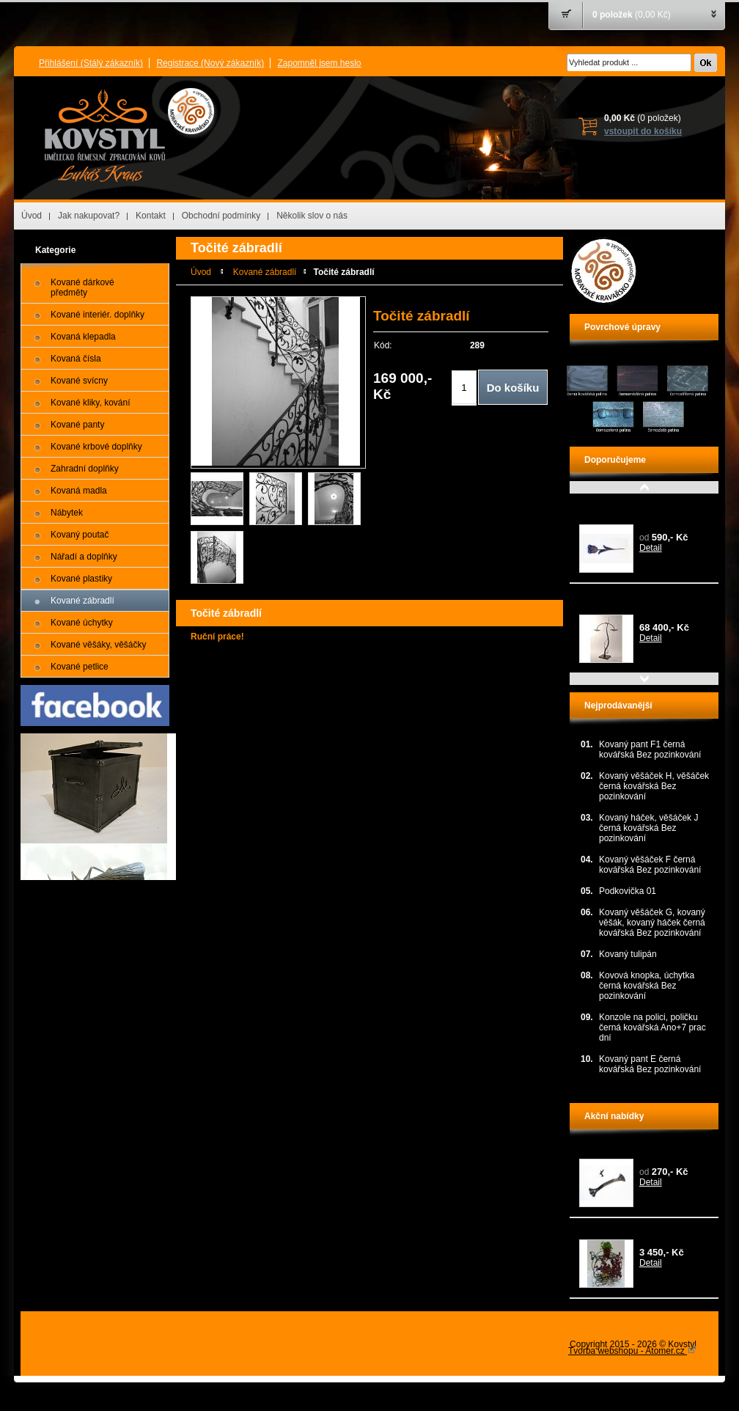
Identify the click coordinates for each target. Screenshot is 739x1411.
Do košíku (513, 387)
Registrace (210, 63)
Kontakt (151, 215)
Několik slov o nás (312, 215)
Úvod (31, 215)
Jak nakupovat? (89, 215)
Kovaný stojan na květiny (628, 1230)
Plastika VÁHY (607, 596)
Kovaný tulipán (608, 506)
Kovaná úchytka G (615, 1150)
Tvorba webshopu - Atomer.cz (632, 1351)
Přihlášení (91, 63)
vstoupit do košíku (643, 131)
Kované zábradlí (265, 272)
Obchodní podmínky (221, 215)
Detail (650, 548)
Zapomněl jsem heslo (319, 63)
